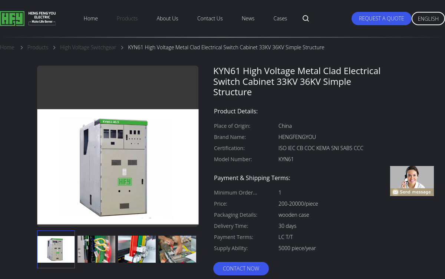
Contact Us (210, 18)
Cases (280, 18)
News (248, 18)
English (428, 18)
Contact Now (241, 268)
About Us (167, 18)
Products (127, 18)
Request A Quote (381, 18)
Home (91, 18)
